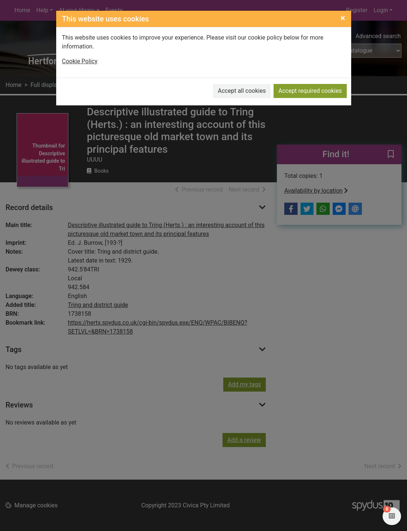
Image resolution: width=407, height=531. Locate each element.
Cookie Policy (80, 61)
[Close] (343, 18)
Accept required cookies (310, 90)
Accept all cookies (242, 90)
